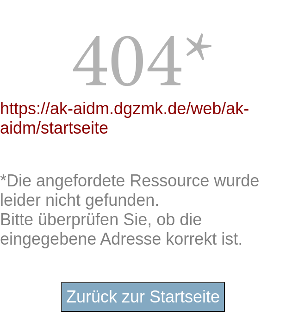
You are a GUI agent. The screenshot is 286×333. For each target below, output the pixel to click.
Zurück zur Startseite (143, 296)
